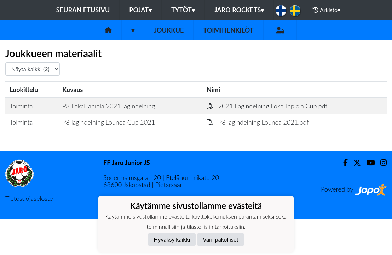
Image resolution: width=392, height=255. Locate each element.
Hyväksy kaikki (172, 239)
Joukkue (169, 30)
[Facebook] (343, 162)
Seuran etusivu (83, 10)
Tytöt (183, 10)
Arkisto (326, 10)
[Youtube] (368, 162)
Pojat (140, 10)
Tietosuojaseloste (29, 198)
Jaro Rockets (239, 10)
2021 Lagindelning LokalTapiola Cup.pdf (267, 106)
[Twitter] (354, 162)
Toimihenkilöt (228, 30)
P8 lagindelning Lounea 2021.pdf (258, 122)
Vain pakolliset (220, 239)
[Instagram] (381, 162)
